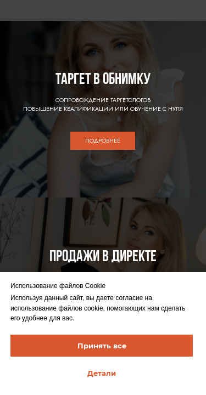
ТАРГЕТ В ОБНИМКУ (103, 80)
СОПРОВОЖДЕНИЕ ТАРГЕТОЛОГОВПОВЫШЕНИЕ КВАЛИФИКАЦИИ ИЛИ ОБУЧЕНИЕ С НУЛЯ (103, 104)
